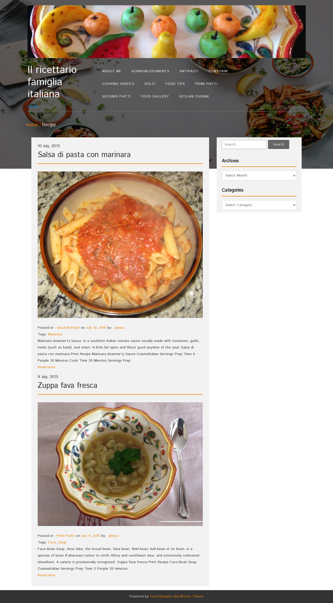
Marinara (55, 334)
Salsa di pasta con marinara (84, 154)
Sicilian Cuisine (194, 96)
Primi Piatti (206, 84)
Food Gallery (155, 96)
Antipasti (189, 71)
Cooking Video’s (118, 84)
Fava (52, 542)
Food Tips (175, 84)
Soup (62, 542)
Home (32, 125)
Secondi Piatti (116, 96)
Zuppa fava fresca (67, 385)
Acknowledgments (150, 71)
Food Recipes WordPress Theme (177, 596)
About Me (111, 71)
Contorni (218, 71)
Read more (46, 367)
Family (62, 86)
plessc (120, 327)
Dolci (150, 84)
